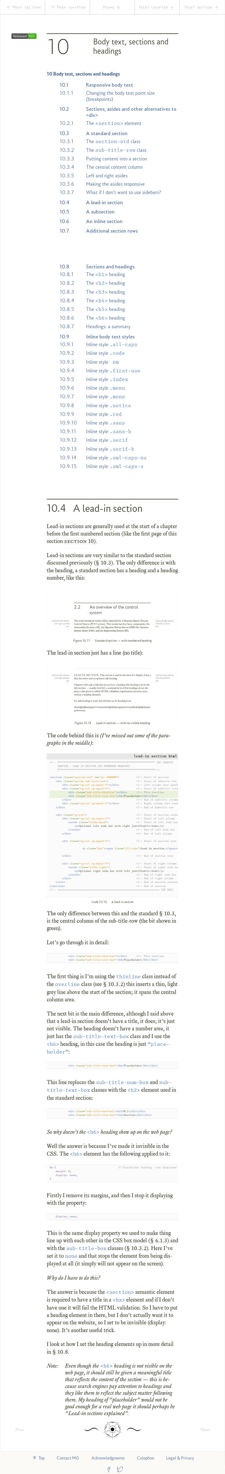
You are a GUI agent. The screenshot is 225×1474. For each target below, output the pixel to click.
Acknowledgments (108, 1458)
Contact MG (68, 1458)
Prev (19, 1429)
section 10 (79, 541)
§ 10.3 (103, 562)
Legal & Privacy (180, 1458)
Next (205, 1429)
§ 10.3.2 (113, 984)
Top (38, 1458)
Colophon (145, 1458)
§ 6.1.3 (158, 1240)
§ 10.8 (60, 1351)
